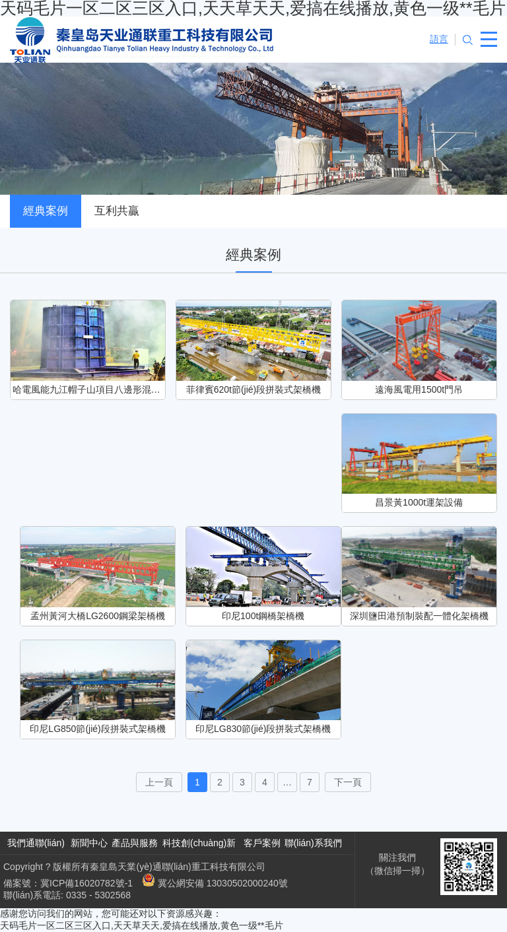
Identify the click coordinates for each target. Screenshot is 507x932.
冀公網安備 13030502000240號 (215, 883)
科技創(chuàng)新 (199, 843)
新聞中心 (89, 843)
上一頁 (159, 782)
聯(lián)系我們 (313, 843)
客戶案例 (262, 843)
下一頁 (348, 782)
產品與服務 (135, 843)
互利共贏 (116, 211)
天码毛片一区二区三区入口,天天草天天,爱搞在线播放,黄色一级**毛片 (141, 925)
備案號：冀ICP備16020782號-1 (68, 883)
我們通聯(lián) (36, 843)
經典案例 (45, 211)
